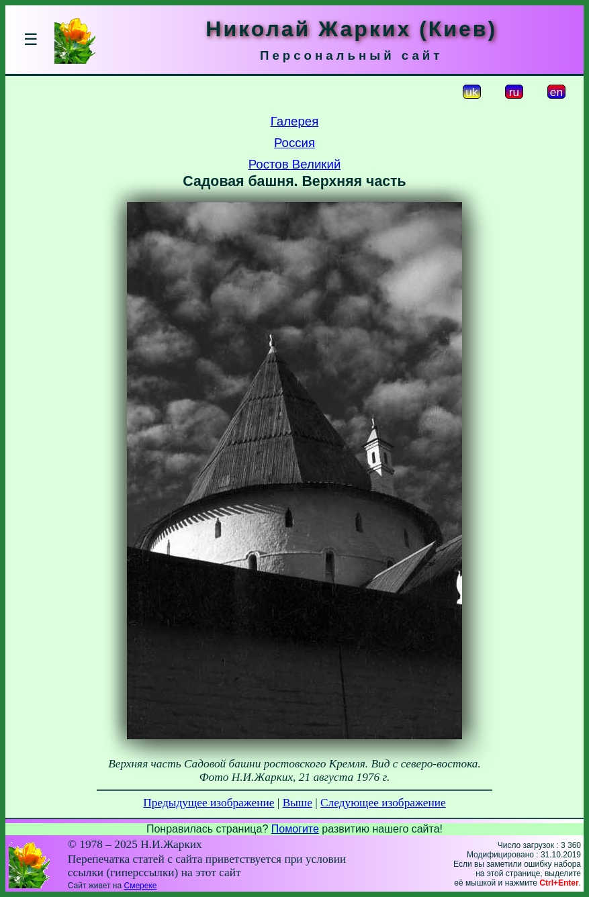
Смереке (140, 885)
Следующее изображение (383, 802)
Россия (294, 143)
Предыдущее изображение (208, 802)
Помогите (295, 829)
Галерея (295, 121)
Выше (297, 802)
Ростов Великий (294, 164)
